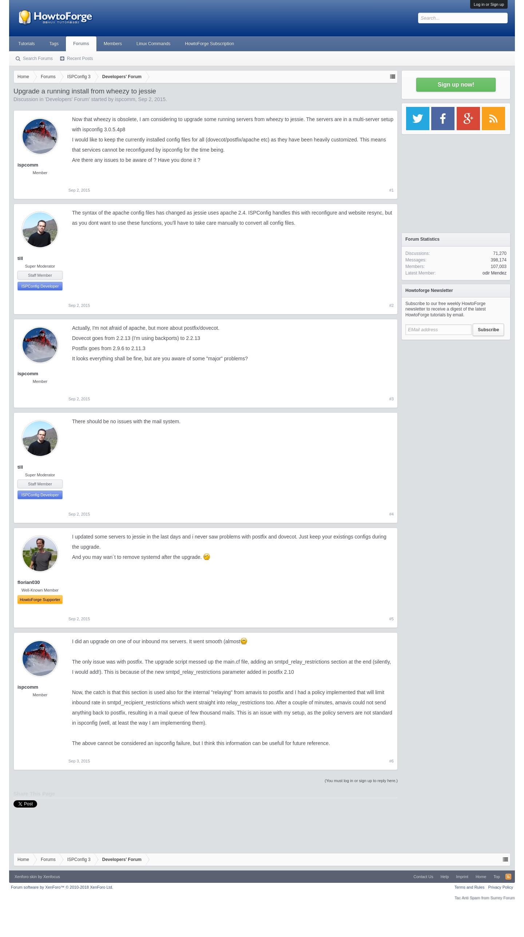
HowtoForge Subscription (209, 43)
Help (445, 876)
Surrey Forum (503, 898)
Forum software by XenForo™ (62, 887)
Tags (54, 43)
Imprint (462, 876)
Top (496, 876)
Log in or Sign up (489, 4)
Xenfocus (51, 876)
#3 (391, 399)
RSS (508, 877)
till (20, 258)
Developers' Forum (67, 99)
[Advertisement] (456, 389)
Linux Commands (153, 43)
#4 (391, 514)
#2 (391, 305)
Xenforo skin (26, 876)
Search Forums (38, 58)
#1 (391, 190)
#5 (391, 619)
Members (113, 43)
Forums (81, 43)
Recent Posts (80, 58)
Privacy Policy (500, 887)
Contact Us (423, 876)
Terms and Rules (469, 887)
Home (481, 876)
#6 (391, 761)
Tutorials (26, 43)
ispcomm (125, 99)
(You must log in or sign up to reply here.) (361, 780)
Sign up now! (456, 84)
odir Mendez (495, 273)
